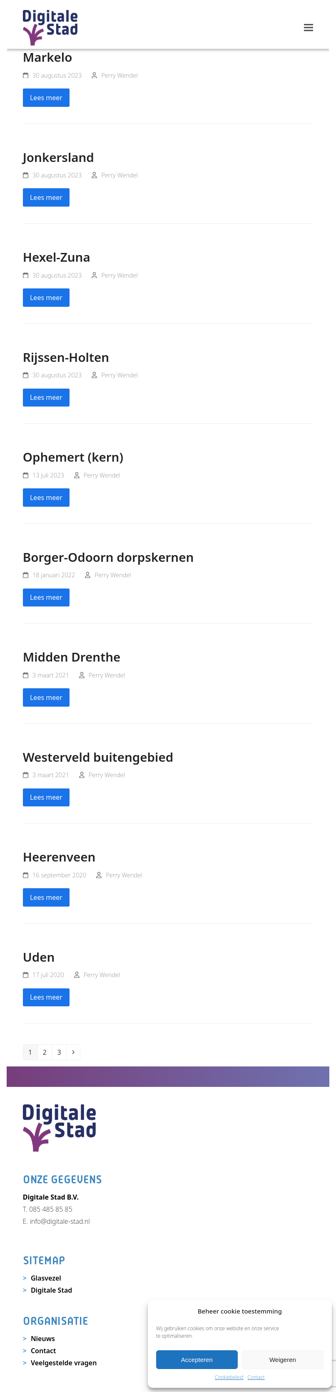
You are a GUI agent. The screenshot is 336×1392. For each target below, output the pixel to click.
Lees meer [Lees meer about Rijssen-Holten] (46, 397)
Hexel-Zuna (56, 256)
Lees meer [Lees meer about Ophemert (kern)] (46, 497)
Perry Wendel (119, 75)
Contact (256, 1377)
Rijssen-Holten (66, 357)
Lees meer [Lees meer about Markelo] (46, 97)
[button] (308, 27)
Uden (39, 956)
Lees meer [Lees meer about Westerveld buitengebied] (46, 797)
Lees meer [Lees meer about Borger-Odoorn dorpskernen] (46, 597)
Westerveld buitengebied (98, 756)
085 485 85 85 (50, 1209)
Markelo (47, 57)
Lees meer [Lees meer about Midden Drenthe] (46, 697)
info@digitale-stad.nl (60, 1221)
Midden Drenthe (72, 656)
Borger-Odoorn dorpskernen (108, 557)
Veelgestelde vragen (64, 1362)
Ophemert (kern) (73, 456)
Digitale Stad (51, 1290)
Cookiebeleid (229, 1377)
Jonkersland (58, 157)
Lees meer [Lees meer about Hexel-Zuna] (46, 297)
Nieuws (43, 1338)
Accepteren (197, 1359)
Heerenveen (59, 856)
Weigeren (282, 1359)
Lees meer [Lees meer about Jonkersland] (46, 197)
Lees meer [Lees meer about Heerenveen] (46, 897)
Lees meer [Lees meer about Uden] (46, 997)
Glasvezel (46, 1278)
